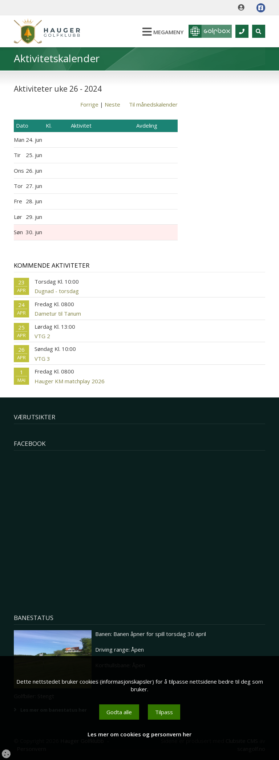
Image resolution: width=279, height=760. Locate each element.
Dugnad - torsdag (57, 291)
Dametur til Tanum (58, 313)
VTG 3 (42, 358)
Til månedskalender (153, 104)
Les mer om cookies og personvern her (139, 734)
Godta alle (119, 712)
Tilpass (164, 712)
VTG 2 (42, 336)
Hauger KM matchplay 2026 (70, 381)
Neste (112, 104)
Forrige (89, 104)
